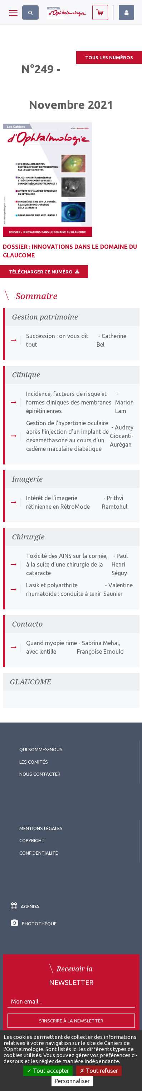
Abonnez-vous (100, 12)
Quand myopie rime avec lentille (51, 647)
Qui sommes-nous (41, 749)
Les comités (33, 761)
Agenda (25, 906)
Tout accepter (48, 1070)
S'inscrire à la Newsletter (71, 1020)
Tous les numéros (109, 57)
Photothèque (34, 923)
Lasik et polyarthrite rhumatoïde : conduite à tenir (63, 589)
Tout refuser (99, 1070)
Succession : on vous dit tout (57, 340)
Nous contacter (39, 773)
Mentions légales (41, 828)
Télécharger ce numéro (44, 271)
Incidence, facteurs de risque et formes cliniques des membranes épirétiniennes (69, 402)
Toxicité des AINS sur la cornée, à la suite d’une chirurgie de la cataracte (67, 564)
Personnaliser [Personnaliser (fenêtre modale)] (72, 1081)
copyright (32, 840)
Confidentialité (38, 852)
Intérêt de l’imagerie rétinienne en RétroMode (58, 502)
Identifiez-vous (126, 12)
